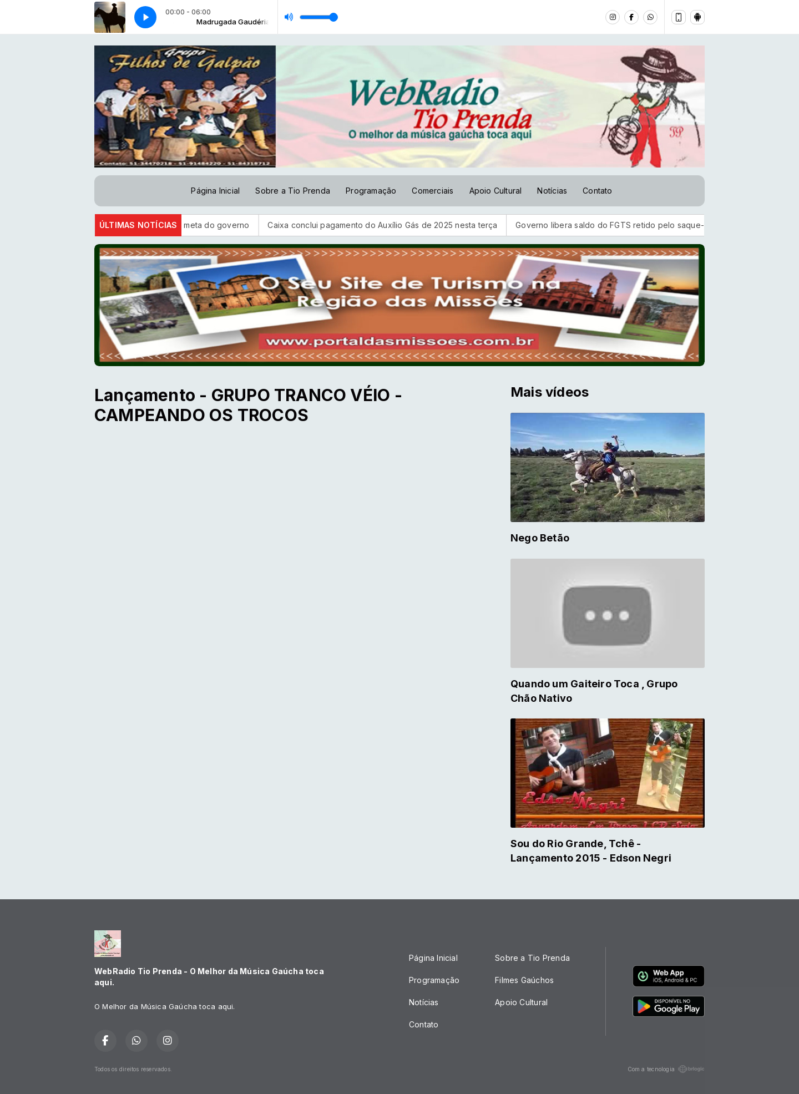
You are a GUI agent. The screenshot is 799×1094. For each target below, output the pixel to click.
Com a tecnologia (666, 1069)
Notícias (552, 190)
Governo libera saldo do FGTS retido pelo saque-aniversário (644, 225)
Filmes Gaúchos (524, 980)
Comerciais (432, 190)
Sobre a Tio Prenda (292, 190)
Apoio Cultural (495, 190)
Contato (597, 190)
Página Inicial (215, 190)
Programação (371, 190)
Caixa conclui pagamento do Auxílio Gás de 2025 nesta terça (395, 225)
